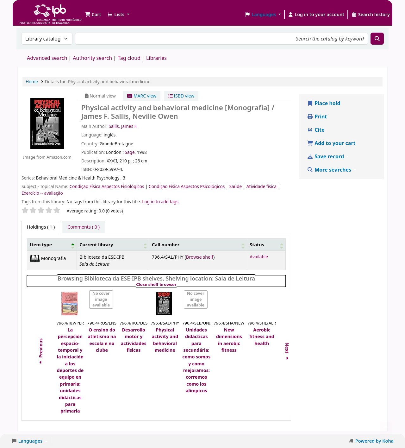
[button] (92, 15)
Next (287, 352)
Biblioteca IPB (35, 9)
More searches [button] (329, 169)
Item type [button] (41, 245)
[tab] (83, 227)
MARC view (141, 96)
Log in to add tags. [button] (160, 202)
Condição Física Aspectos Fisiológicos (107, 186)
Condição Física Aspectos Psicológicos (187, 186)
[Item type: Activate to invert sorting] (52, 244)
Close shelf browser (178, 284)
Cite (316, 129)
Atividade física (262, 186)
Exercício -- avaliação (42, 193)
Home (32, 82)
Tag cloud (129, 57)
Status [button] (257, 245)
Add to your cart (331, 143)
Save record (326, 156)
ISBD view (181, 96)
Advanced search (47, 57)
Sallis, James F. (123, 126)
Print (317, 116)
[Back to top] (386, 428)
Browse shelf (199, 257)
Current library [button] (96, 245)
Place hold (323, 103)
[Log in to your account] (316, 15)
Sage (129, 152)
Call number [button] (165, 245)
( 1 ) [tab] (41, 227)
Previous (41, 352)
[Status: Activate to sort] (266, 244)
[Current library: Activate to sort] (113, 244)
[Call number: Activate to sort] (198, 244)
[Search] (377, 39)
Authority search (92, 57)
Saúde (236, 186)
